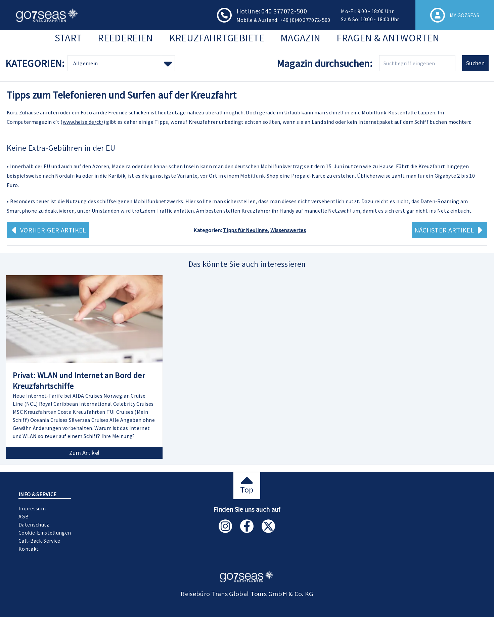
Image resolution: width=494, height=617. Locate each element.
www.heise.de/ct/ (83, 121)
